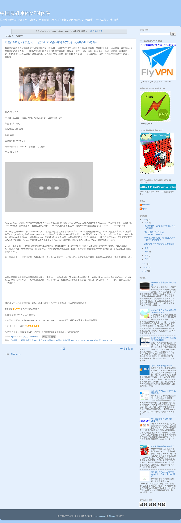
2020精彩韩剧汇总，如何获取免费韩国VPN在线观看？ (159, 239)
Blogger (112, 516)
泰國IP (58, 340)
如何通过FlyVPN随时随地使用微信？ (160, 244)
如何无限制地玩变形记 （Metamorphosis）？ (154, 233)
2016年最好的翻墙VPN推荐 (162, 446)
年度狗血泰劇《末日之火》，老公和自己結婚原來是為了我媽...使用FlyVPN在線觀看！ (52, 42)
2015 (144, 271)
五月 (147, 255)
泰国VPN (51, 340)
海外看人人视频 (18, 340)
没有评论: (34, 337)
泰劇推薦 (66, 340)
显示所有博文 (96, 31)
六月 (147, 252)
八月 (147, 223)
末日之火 (42, 340)
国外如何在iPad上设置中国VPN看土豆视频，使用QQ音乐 (163, 474)
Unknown (146, 205)
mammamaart (99, 516)
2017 (144, 264)
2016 (144, 267)
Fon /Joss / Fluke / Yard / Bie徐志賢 (86, 340)
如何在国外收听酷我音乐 (161, 366)
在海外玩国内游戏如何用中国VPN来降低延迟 (163, 311)
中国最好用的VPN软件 (25, 13)
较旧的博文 (126, 348)
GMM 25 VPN (107, 340)
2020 (144, 220)
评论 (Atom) (16, 354)
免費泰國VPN (31, 340)
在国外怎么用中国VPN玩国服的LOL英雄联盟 (163, 339)
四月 (147, 259)
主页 (62, 348)
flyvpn (144, 209)
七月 (147, 248)
